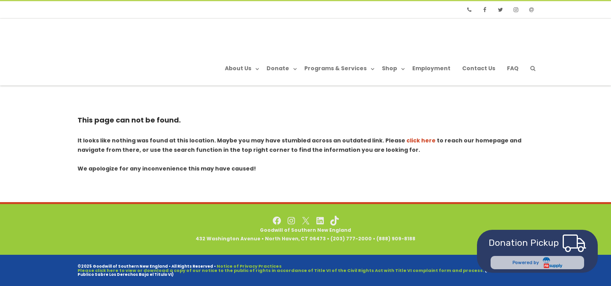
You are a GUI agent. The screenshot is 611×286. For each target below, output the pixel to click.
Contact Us (478, 68)
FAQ (513, 68)
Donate (278, 68)
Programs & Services (335, 68)
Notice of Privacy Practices (249, 266)
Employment (431, 68)
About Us (238, 68)
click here (421, 140)
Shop (389, 68)
